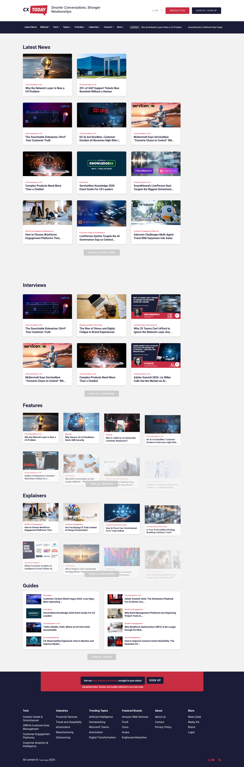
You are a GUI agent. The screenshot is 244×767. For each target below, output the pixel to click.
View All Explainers (102, 574)
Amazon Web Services (135, 716)
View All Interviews (102, 393)
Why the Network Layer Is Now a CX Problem (159, 27)
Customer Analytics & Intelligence (35, 744)
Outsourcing (63, 737)
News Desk (194, 716)
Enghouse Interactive (134, 737)
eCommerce (63, 727)
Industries (95, 27)
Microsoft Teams (99, 727)
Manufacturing (64, 732)
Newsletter (177, 10)
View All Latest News (101, 252)
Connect (109, 27)
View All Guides (102, 657)
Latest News (31, 27)
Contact (159, 722)
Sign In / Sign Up (206, 10)
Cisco (125, 727)
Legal (191, 732)
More (120, 27)
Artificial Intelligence (101, 716)
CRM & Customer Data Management (36, 727)
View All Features (101, 484)
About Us (160, 716)
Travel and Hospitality (69, 722)
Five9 (125, 722)
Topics (67, 27)
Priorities (80, 27)
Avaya (125, 732)
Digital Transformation (102, 737)
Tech (56, 27)
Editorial (45, 27)
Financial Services (66, 716)
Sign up (155, 680)
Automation (96, 732)
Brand (191, 727)
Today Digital (43, 760)
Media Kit (193, 722)
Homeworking (97, 722)
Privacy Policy (163, 727)
